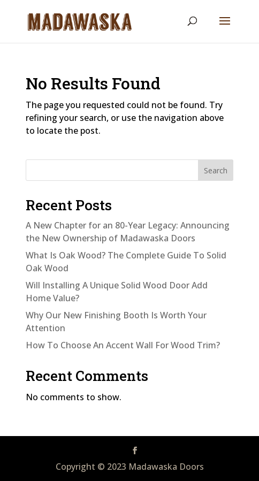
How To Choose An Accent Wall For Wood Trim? (123, 345)
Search (215, 170)
